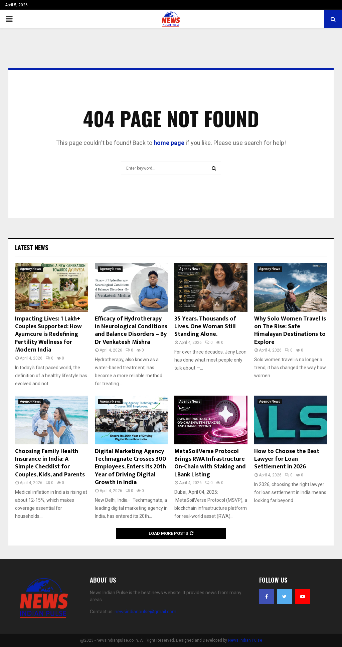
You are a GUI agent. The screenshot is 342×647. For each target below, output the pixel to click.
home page (169, 142)
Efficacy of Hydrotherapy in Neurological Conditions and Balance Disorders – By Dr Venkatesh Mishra (131, 330)
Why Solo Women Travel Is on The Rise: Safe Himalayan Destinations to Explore (290, 330)
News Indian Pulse (245, 640)
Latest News (31, 247)
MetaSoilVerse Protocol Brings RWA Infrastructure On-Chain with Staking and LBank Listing (210, 463)
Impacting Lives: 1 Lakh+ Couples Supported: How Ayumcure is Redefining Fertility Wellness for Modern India (48, 334)
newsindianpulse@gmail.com (145, 611)
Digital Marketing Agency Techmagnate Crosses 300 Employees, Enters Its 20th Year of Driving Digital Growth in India (130, 467)
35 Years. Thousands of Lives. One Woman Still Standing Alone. (205, 327)
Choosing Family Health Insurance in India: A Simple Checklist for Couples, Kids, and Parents (50, 463)
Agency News (30, 269)
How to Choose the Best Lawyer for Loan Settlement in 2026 (286, 459)
